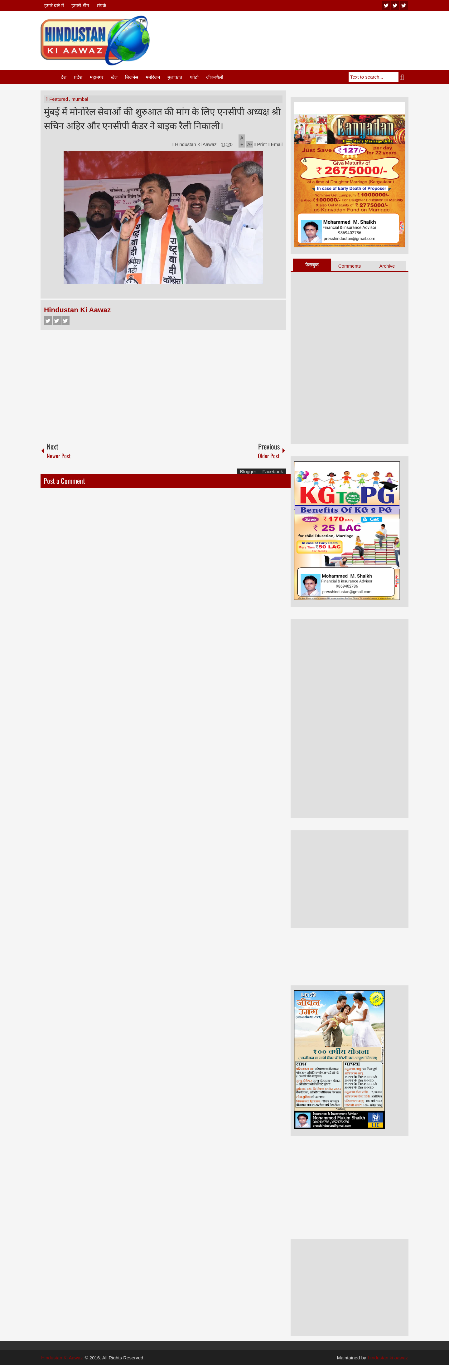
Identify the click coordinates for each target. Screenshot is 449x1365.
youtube (386, 5)
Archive (387, 266)
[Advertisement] (294, 31)
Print (260, 144)
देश (63, 77)
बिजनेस (131, 77)
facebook (404, 5)
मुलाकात (174, 77)
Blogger (248, 471)
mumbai (79, 99)
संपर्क (101, 5)
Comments (349, 266)
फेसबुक (312, 264)
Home (50, 77)
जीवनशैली (214, 77)
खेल (114, 77)
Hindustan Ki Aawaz (196, 144)
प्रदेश (78, 77)
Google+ (65, 320)
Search (403, 77)
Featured (58, 99)
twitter (395, 5)
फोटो (194, 77)
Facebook (48, 320)
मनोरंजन (153, 77)
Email (275, 144)
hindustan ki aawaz (388, 1357)
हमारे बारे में (54, 5)
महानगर (96, 77)
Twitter (57, 320)
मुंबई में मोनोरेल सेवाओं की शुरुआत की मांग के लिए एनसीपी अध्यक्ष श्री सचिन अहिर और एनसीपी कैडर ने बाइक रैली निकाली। (162, 118)
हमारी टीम (80, 5)
